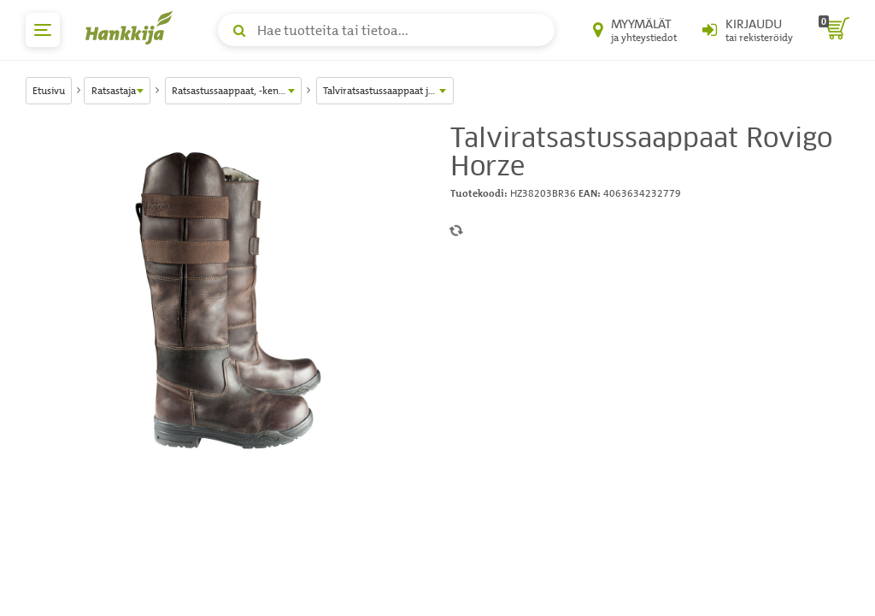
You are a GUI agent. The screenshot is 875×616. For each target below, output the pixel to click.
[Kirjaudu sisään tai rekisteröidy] (747, 30)
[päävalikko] (43, 30)
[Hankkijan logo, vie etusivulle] (132, 27)
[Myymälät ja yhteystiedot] (635, 30)
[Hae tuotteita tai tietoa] (386, 30)
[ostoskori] (834, 30)
